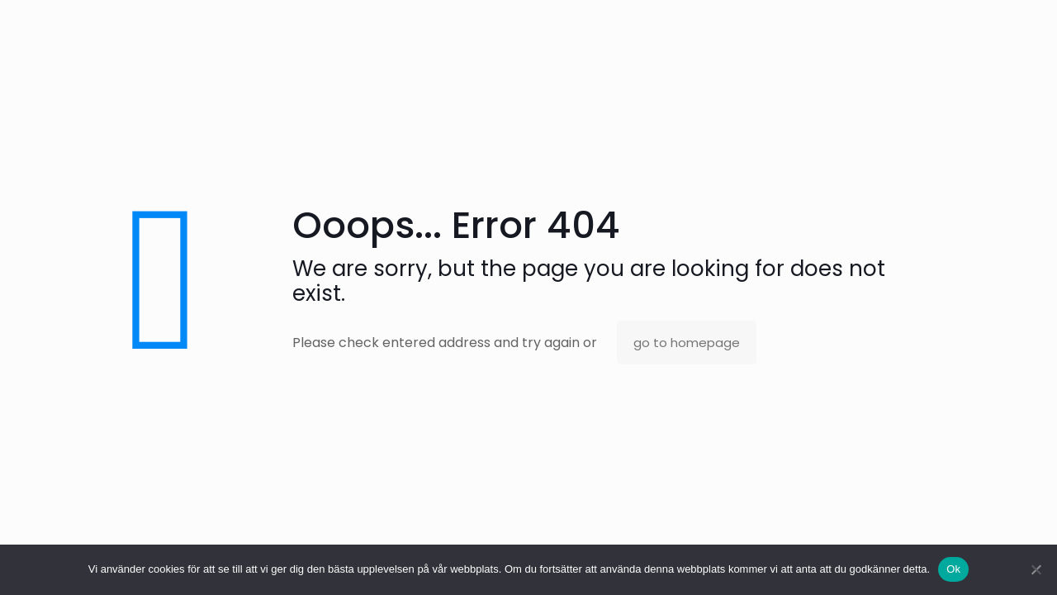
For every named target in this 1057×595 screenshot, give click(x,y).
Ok (953, 569)
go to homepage (686, 342)
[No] (1036, 569)
